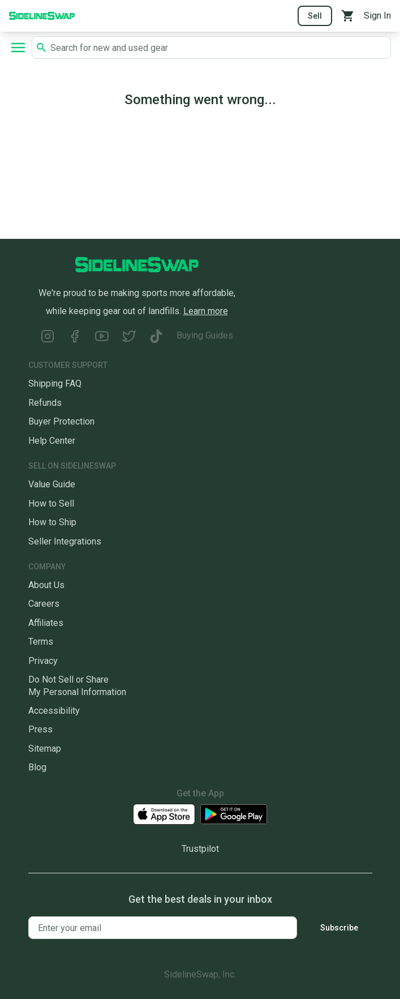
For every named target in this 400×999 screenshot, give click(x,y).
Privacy (43, 660)
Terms (40, 641)
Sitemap (44, 748)
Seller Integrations (64, 541)
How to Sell (51, 503)
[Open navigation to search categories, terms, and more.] (18, 47)
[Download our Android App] (234, 814)
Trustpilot (200, 848)
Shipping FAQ (54, 383)
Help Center (51, 440)
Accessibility (54, 710)
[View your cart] (348, 16)
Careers (43, 603)
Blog (37, 767)
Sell (315, 15)
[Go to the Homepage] (42, 15)
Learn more (205, 311)
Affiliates (45, 623)
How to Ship (52, 522)
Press (40, 729)
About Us (46, 585)
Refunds (45, 402)
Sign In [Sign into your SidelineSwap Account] (377, 15)
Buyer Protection (61, 421)
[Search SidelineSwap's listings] (218, 47)
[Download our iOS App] (164, 814)
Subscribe (339, 927)
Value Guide (51, 484)
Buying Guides (205, 335)
